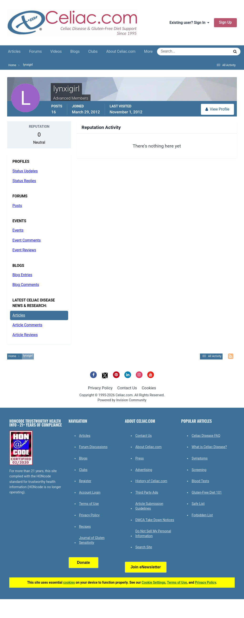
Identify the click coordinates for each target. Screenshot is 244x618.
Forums (35, 51)
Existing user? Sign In (189, 23)
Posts (17, 206)
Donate (83, 562)
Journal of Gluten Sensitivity (92, 540)
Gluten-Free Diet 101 (207, 492)
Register (85, 481)
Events (17, 230)
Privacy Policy (100, 388)
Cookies (149, 388)
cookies (69, 582)
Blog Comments (25, 285)
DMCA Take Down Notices (154, 520)
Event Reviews (24, 250)
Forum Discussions (93, 447)
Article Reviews (25, 335)
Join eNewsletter (146, 567)
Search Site (143, 547)
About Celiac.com (121, 51)
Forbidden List (202, 515)
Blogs (75, 51)
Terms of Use (89, 504)
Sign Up (225, 22)
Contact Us (127, 388)
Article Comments (27, 325)
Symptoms (200, 458)
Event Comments (26, 240)
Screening (199, 470)
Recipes (85, 526)
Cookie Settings (154, 582)
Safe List (198, 504)
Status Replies (24, 181)
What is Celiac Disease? (209, 447)
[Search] (176, 51)
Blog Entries (22, 275)
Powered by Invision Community (122, 400)
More (148, 51)
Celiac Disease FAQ (206, 436)
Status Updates (25, 171)
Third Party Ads (146, 492)
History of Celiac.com (151, 481)
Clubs (92, 51)
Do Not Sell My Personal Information (153, 533)
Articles (14, 51)
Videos (56, 51)
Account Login (90, 492)
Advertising (143, 470)
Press (139, 458)
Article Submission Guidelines (149, 506)
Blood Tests (200, 481)
